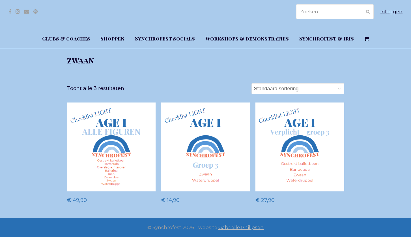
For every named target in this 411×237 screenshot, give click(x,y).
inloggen (391, 11)
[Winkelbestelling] (298, 89)
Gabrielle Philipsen (241, 227)
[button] (366, 39)
